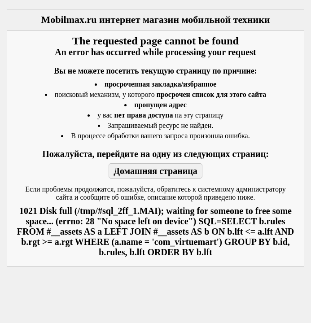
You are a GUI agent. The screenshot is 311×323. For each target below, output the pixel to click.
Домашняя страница (155, 171)
